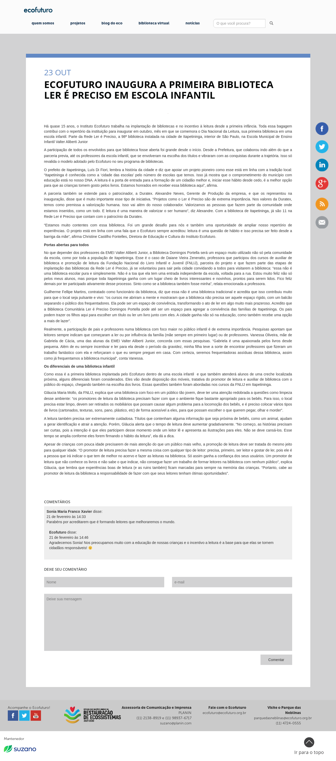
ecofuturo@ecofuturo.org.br (224, 713)
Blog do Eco (111, 23)
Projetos (77, 23)
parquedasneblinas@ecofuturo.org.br (283, 718)
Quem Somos (43, 23)
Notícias (193, 23)
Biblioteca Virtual (154, 23)
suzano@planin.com (175, 723)
